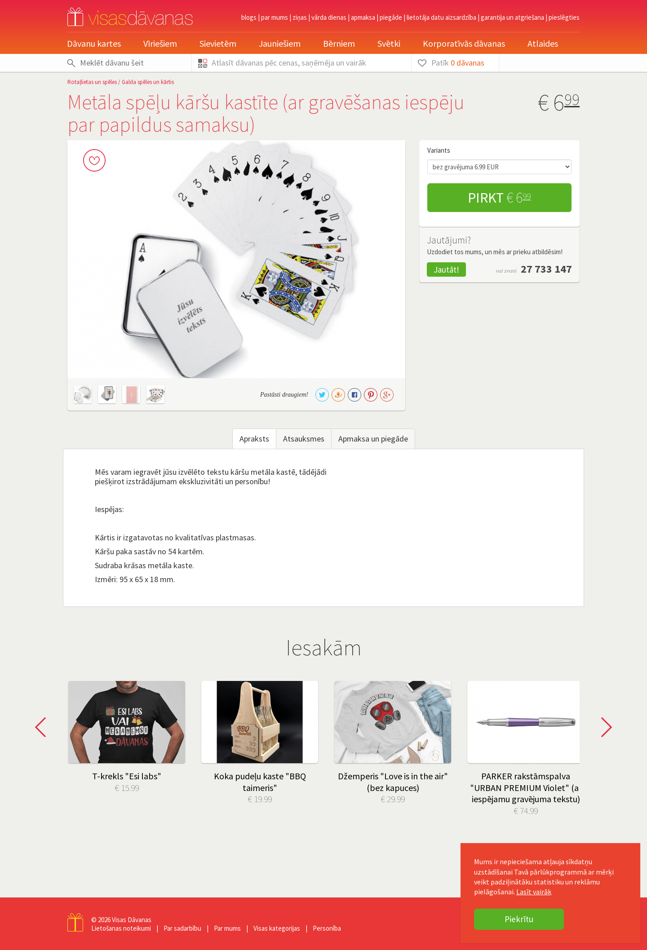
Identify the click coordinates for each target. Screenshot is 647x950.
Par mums (274, 17)
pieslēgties (564, 17)
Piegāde (391, 17)
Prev (43, 727)
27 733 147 (546, 269)
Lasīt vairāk (533, 891)
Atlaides (542, 43)
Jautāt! (446, 269)
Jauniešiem (280, 43)
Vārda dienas (328, 17)
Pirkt (499, 198)
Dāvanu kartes (94, 43)
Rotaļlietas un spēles (92, 82)
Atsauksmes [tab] (303, 438)
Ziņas (299, 17)
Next (603, 727)
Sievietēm (217, 43)
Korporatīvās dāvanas (464, 43)
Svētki (388, 43)
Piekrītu (519, 919)
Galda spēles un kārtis (148, 82)
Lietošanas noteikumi (121, 928)
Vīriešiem (160, 43)
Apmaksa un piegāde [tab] (373, 438)
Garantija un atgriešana (512, 17)
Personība (327, 928)
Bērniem (339, 43)
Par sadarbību (182, 928)
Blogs (249, 17)
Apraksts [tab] (254, 438)
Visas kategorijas (276, 928)
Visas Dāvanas (131, 919)
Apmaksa (363, 17)
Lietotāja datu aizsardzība (441, 17)
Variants (438, 150)
